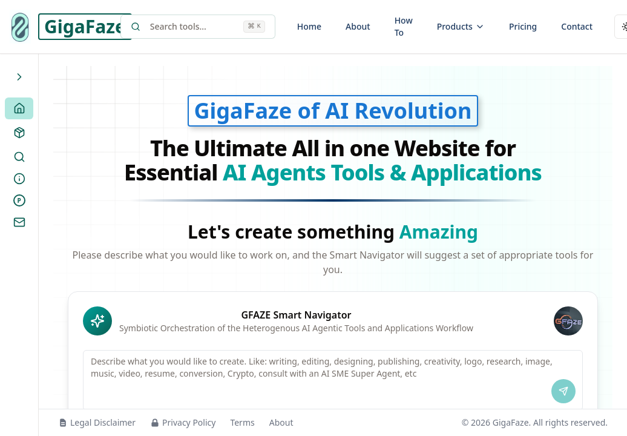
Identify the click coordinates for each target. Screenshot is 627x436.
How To (404, 26)
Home (309, 26)
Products (461, 26)
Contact (577, 26)
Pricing (523, 26)
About (358, 26)
